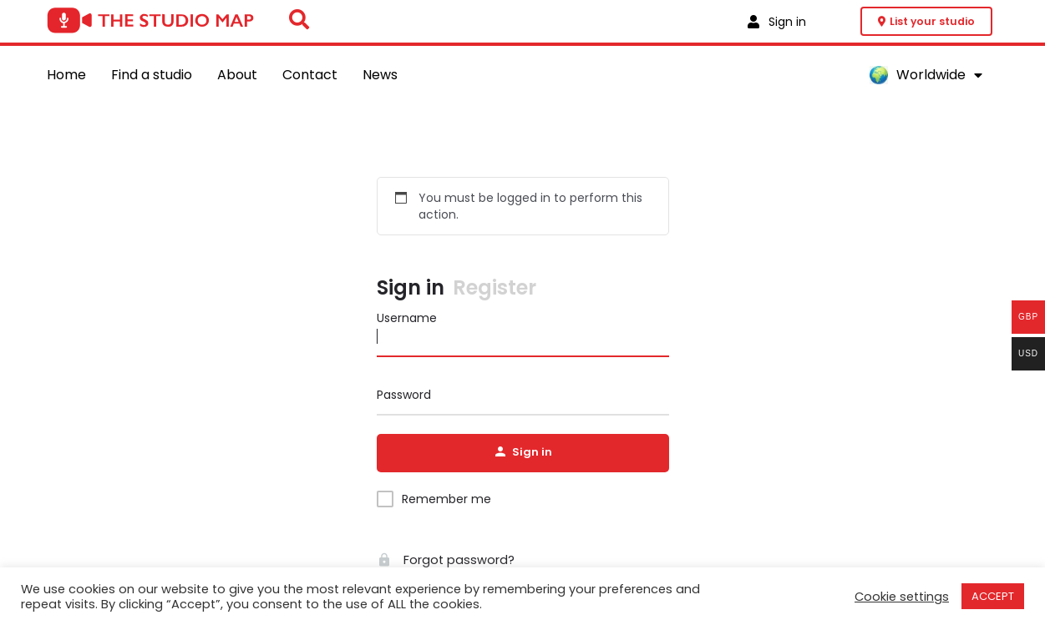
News (380, 74)
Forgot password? (441, 561)
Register (494, 289)
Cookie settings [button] (902, 596)
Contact (309, 74)
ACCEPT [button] (992, 596)
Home (66, 74)
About (237, 74)
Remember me (446, 500)
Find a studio (151, 74)
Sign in (410, 289)
